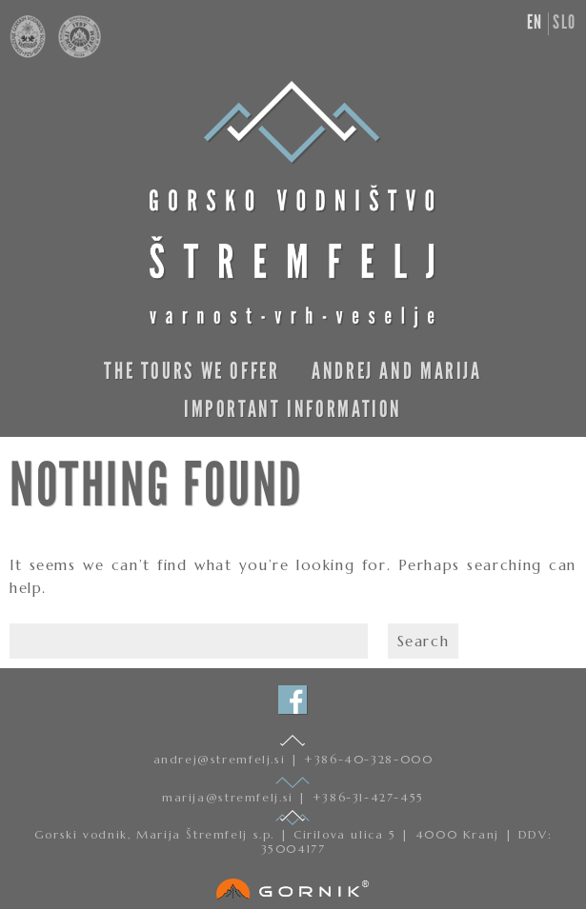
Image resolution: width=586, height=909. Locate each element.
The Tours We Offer (191, 371)
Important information (293, 409)
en (535, 21)
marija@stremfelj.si (230, 797)
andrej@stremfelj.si (222, 759)
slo (564, 21)
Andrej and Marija (397, 371)
